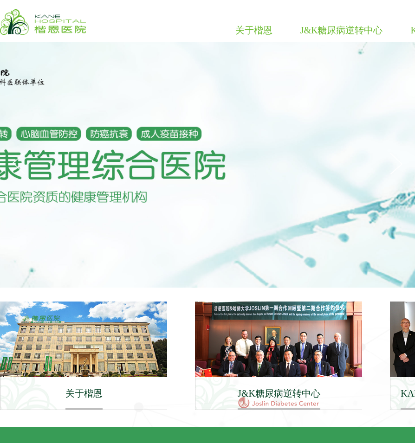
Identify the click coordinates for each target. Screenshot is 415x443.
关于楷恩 (253, 30)
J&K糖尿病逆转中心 (341, 30)
